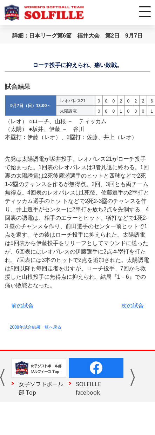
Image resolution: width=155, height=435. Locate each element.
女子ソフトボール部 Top (41, 388)
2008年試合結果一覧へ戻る (35, 327)
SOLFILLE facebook (88, 388)
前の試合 (22, 306)
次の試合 (132, 306)
